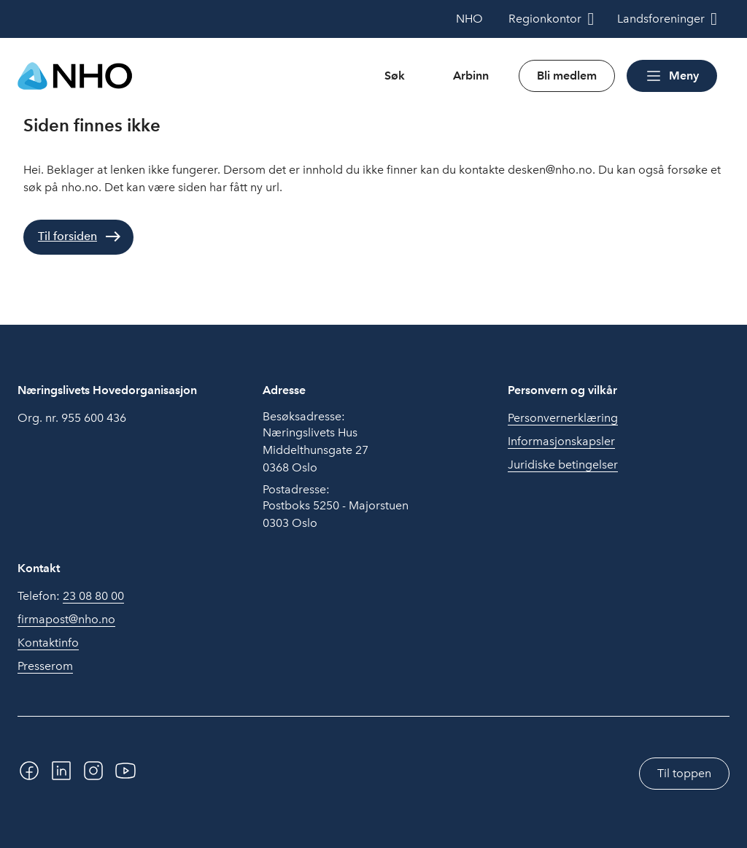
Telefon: (71, 596)
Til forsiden (67, 236)
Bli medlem (567, 75)
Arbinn (471, 75)
